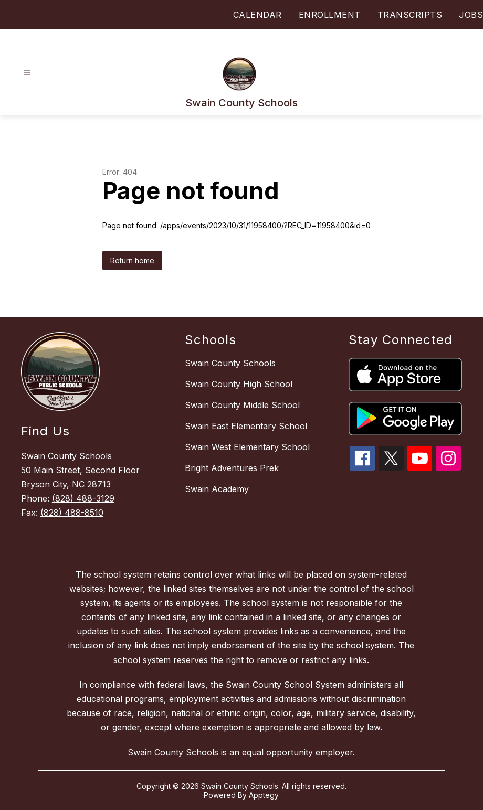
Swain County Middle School (242, 405)
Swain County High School (238, 384)
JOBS (471, 14)
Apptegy (264, 795)
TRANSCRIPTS (410, 14)
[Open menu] (27, 73)
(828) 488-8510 (71, 512)
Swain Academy (217, 489)
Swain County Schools (230, 363)
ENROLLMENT (330, 14)
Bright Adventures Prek (232, 468)
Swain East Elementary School (246, 426)
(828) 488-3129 (83, 498)
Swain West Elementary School (247, 447)
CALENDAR (257, 14)
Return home (132, 260)
